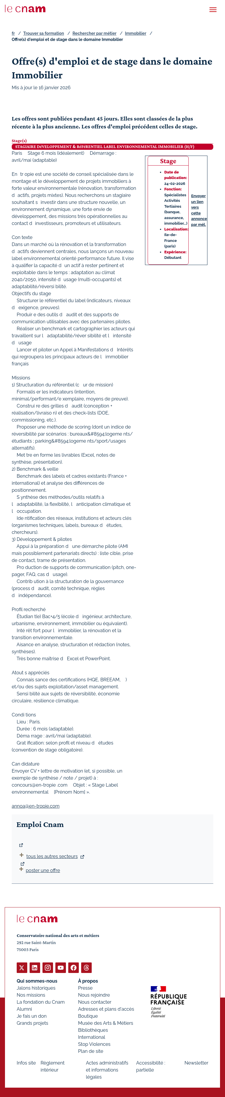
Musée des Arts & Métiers (105, 1023)
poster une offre (39, 870)
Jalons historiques (36, 988)
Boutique (88, 1016)
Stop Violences (94, 1044)
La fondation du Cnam (41, 1002)
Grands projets (32, 1023)
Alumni (24, 1009)
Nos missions (31, 995)
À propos (88, 980)
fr (13, 33)
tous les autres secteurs (52, 856)
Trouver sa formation (43, 33)
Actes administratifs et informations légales (107, 1069)
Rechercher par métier (95, 33)
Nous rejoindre (94, 995)
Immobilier (135, 33)
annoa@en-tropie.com (35, 806)
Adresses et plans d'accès (106, 1009)
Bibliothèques (93, 1030)
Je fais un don (32, 1016)
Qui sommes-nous (37, 980)
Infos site (26, 1062)
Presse (85, 988)
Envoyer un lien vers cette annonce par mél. (199, 210)
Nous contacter (95, 1002)
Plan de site (90, 1051)
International (91, 1037)
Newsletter (196, 1062)
